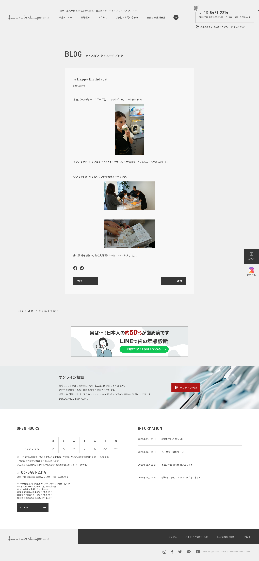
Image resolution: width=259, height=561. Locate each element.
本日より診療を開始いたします (177, 464)
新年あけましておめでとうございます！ (180, 477)
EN (176, 17)
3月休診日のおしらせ (172, 438)
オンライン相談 (186, 388)
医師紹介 (85, 17)
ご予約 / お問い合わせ (127, 17)
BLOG (31, 310)
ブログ (247, 536)
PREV (79, 281)
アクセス (103, 17)
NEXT (179, 281)
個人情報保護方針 (226, 536)
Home (20, 310)
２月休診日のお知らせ (172, 451)
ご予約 (251, 256)
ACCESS (33, 507)
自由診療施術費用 (156, 17)
